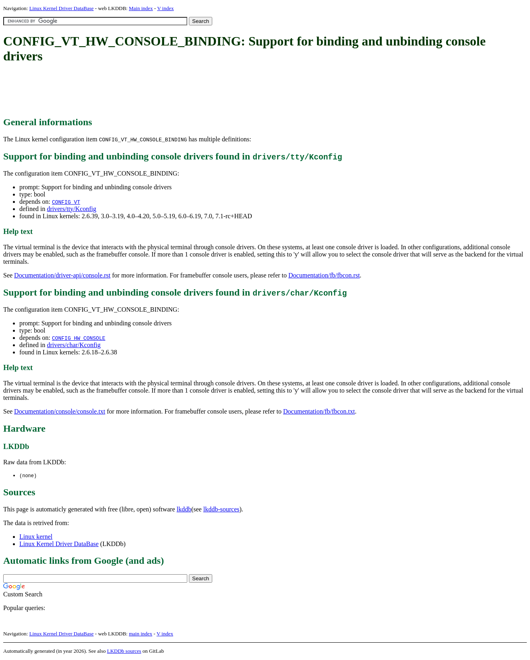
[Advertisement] (149, 90)
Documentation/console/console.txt (59, 411)
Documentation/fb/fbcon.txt (319, 411)
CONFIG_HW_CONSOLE (79, 337)
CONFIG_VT (66, 201)
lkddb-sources (221, 509)
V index (165, 8)
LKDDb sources (124, 651)
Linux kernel (35, 537)
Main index (141, 8)
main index (140, 634)
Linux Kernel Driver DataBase (61, 8)
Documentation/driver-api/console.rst (62, 275)
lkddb (184, 509)
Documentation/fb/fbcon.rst (324, 275)
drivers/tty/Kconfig (71, 208)
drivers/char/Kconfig (73, 344)
